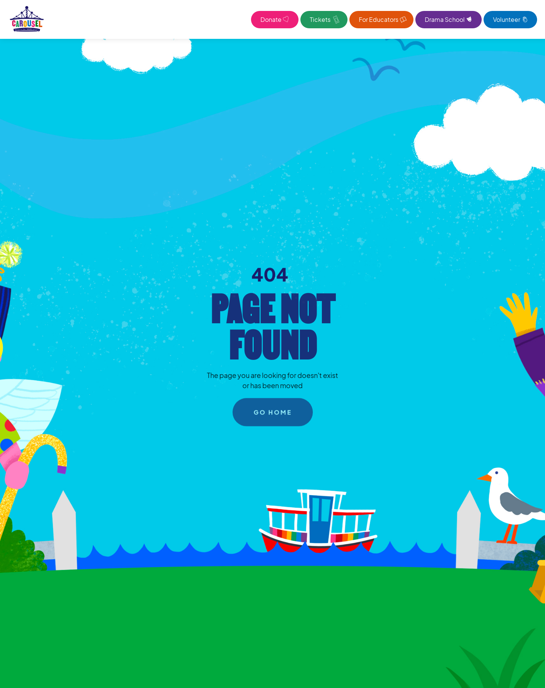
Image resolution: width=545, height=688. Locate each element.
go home (273, 414)
